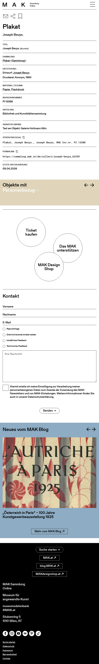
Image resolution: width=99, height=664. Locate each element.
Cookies (6, 658)
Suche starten (49, 549)
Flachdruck (17, 89)
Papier (6, 89)
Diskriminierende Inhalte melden (21, 335)
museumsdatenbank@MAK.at (17, 608)
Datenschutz (8, 646)
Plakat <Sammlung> (14, 60)
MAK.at (49, 557)
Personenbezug (19, 190)
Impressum (8, 650)
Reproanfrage (13, 329)
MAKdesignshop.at (49, 574)
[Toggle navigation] (92, 4)
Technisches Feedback (17, 346)
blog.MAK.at (49, 565)
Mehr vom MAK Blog (49, 536)
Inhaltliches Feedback (16, 340)
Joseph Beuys (21, 72)
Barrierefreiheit (10, 654)
